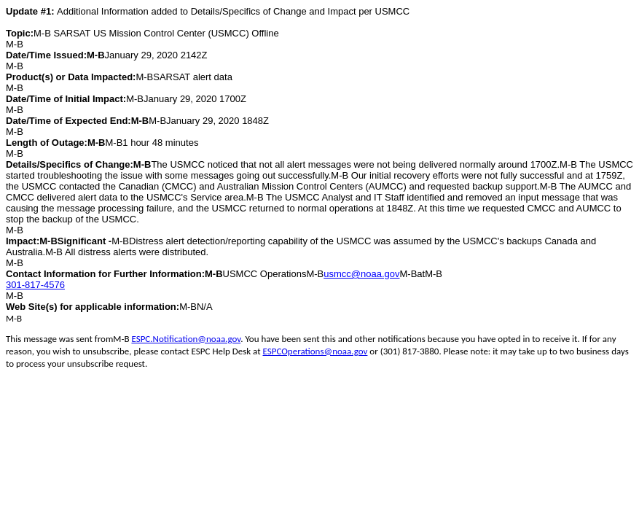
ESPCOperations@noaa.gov (315, 351)
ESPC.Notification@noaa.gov (185, 338)
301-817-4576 (35, 284)
